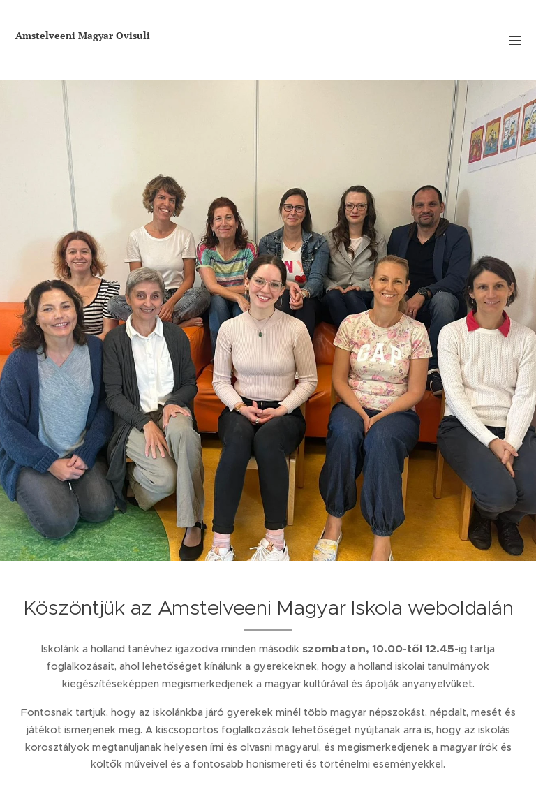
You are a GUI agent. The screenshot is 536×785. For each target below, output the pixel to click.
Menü (515, 40)
